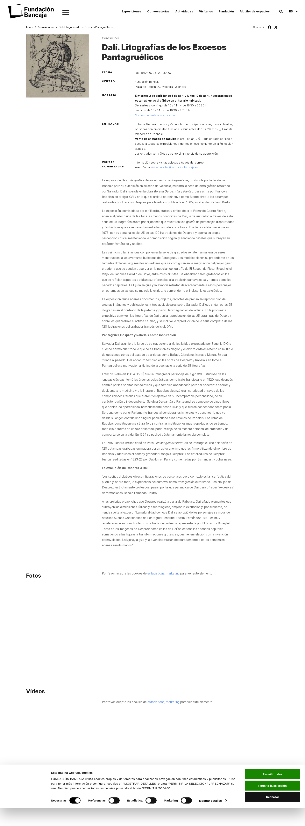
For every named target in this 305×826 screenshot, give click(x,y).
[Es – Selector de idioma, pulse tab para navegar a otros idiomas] (293, 11)
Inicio (29, 27)
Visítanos (206, 11)
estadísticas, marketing (163, 573)
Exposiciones (131, 11)
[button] (281, 11)
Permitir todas (272, 792)
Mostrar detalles (210, 818)
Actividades (184, 11)
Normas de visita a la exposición (155, 115)
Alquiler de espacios (255, 11)
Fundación (226, 11)
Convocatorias (158, 11)
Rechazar (272, 814)
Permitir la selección (272, 803)
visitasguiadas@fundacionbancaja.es (174, 167)
